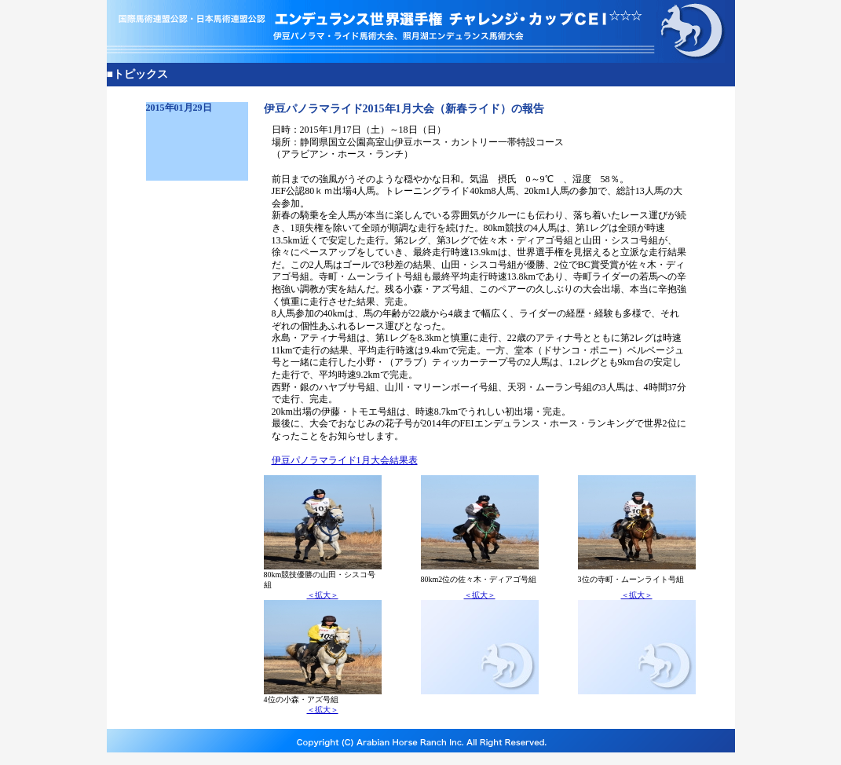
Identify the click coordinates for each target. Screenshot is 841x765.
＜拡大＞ (322, 595)
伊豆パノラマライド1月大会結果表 (345, 460)
